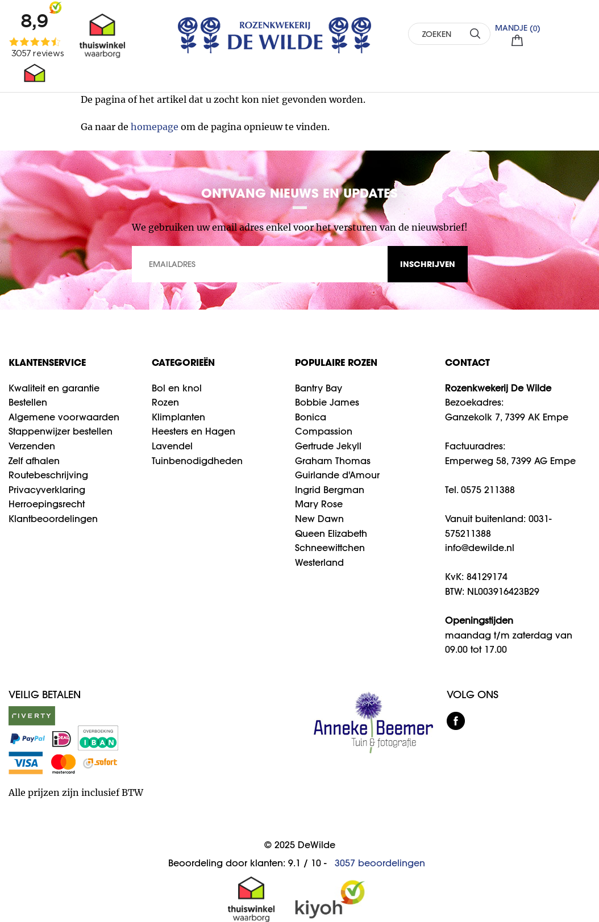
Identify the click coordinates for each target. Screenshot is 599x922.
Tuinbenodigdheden (197, 460)
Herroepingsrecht (47, 504)
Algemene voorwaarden (64, 417)
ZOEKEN (474, 33)
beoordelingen (380, 862)
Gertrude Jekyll (328, 446)
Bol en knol (177, 388)
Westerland (319, 562)
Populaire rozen (336, 362)
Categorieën (183, 362)
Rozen (165, 402)
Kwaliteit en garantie (54, 388)
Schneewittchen (330, 547)
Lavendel (172, 446)
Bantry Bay (318, 388)
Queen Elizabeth (331, 533)
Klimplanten (178, 417)
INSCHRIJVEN (427, 263)
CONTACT (467, 362)
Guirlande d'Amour (337, 475)
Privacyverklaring (47, 489)
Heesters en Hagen (193, 431)
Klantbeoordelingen (53, 518)
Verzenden (32, 446)
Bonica (310, 417)
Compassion (323, 431)
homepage (154, 126)
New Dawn (319, 518)
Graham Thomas (333, 460)
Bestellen (28, 402)
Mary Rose (319, 504)
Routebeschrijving (48, 475)
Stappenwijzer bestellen (61, 431)
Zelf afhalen (34, 460)
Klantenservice (47, 362)
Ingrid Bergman (329, 489)
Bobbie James (327, 402)
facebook (456, 721)
